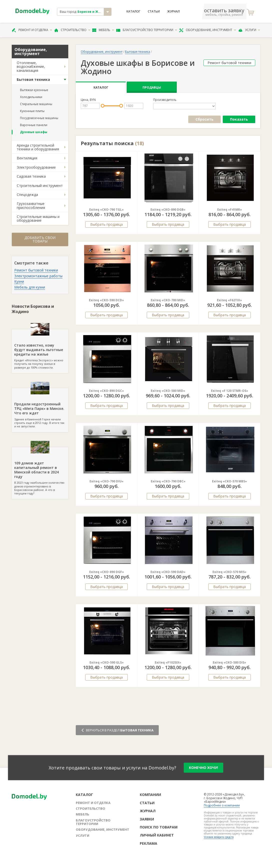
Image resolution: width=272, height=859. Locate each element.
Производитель (164, 100)
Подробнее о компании (222, 805)
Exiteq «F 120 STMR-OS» (229, 391)
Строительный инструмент (40, 185)
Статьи (154, 12)
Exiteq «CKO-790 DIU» (107, 481)
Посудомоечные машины (39, 118)
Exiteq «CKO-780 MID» (168, 300)
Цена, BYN (88, 100)
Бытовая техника (33, 79)
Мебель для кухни (29, 287)
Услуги (249, 30)
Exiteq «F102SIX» (168, 662)
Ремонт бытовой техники (36, 270)
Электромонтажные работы (38, 275)
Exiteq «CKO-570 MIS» (229, 572)
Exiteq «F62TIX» (229, 300)
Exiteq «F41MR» (229, 209)
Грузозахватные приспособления (31, 205)
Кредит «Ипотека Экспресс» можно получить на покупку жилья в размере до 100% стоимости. (40, 349)
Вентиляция (27, 158)
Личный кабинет (157, 835)
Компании (150, 794)
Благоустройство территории (146, 30)
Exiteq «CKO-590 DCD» (106, 300)
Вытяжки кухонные (34, 90)
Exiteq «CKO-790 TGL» (106, 209)
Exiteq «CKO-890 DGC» (106, 391)
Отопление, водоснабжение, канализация (31, 66)
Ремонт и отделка (32, 30)
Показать (239, 119)
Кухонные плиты (32, 111)
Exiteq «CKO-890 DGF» (106, 572)
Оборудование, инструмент (207, 30)
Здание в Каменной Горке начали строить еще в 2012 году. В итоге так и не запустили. (40, 408)
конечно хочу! (203, 767)
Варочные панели (33, 125)
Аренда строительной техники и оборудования (38, 147)
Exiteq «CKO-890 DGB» (168, 209)
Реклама (148, 843)
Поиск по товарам (159, 827)
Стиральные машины (36, 104)
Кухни (19, 281)
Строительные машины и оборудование (38, 218)
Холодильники (31, 97)
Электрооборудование (36, 167)
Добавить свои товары (40, 239)
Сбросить (205, 119)
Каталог (133, 12)
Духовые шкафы (33, 132)
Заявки (147, 819)
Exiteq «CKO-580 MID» (168, 391)
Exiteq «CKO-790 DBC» (168, 481)
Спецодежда (27, 194)
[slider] (102, 106)
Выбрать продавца (106, 224)
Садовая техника (31, 176)
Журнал (173, 12)
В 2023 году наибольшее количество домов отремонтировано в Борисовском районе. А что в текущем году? (40, 471)
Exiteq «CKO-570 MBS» (229, 481)
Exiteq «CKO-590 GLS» (107, 662)
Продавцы (151, 87)
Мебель (103, 30)
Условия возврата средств (219, 837)
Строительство (72, 30)
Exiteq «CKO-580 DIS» (229, 662)
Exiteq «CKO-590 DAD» (168, 572)
